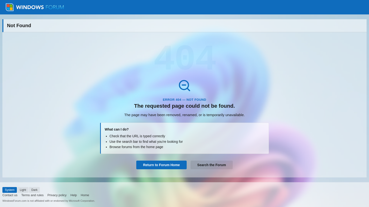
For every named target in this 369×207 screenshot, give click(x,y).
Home (85, 195)
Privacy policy (57, 195)
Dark (34, 190)
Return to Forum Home (161, 165)
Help (73, 195)
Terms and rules (32, 195)
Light (23, 190)
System (9, 190)
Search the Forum (211, 165)
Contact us (9, 195)
